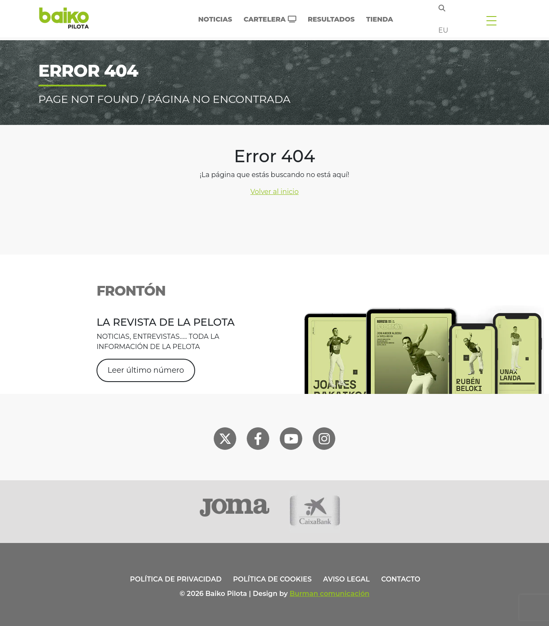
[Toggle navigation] (491, 20)
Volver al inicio (275, 192)
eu (443, 30)
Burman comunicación (330, 594)
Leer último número (146, 370)
